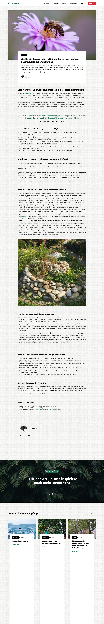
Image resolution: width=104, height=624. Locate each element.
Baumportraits (29, 589)
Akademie (47, 3)
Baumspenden (12, 591)
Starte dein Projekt (13, 596)
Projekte (56, 3)
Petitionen (11, 594)
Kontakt (83, 586)
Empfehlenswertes (30, 594)
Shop (81, 3)
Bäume (27, 584)
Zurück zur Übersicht (90, 513)
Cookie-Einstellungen (59, 617)
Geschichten (66, 586)
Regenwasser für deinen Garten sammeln (46, 409)
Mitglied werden (85, 589)
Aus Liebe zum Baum (13, 584)
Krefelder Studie (29, 93)
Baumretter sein (30, 591)
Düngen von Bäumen (45, 408)
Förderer (65, 584)
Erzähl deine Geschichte (69, 589)
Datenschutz (50, 617)
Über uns (83, 584)
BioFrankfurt (37, 141)
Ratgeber (64, 3)
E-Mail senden (52, 592)
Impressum (43, 617)
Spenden (83, 591)
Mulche (21, 216)
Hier (53, 360)
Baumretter (73, 3)
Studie (19, 138)
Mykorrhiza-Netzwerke (69, 215)
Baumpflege (29, 586)
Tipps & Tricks (29, 596)
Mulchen (54, 406)
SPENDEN (91, 3)
